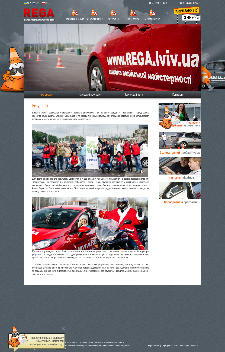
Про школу (46, 94)
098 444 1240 (187, 3)
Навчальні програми (89, 94)
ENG (36, 2)
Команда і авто (134, 94)
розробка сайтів (171, 345)
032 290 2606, (156, 3)
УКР (27, 2)
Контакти (178, 94)
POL (45, 2)
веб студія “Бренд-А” (189, 345)
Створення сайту (153, 345)
